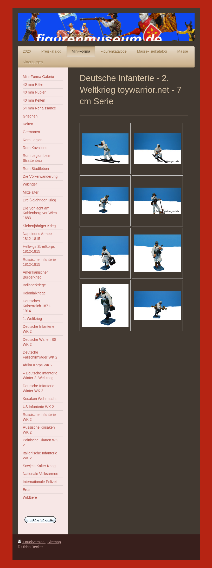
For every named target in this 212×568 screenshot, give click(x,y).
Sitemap (54, 542)
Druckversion (32, 542)
